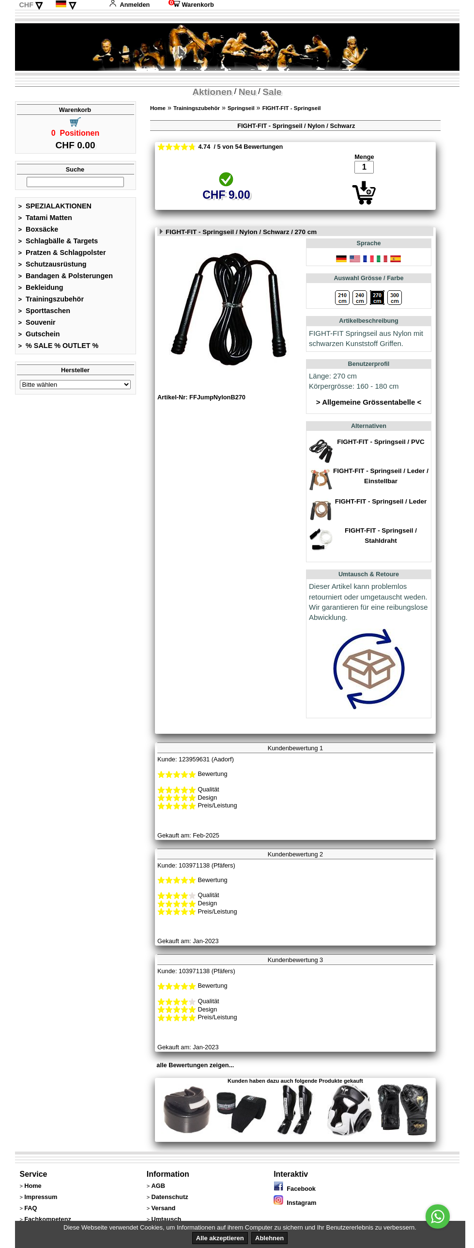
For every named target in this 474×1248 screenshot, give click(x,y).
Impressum (40, 1197)
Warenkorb (191, 4)
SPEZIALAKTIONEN (55, 206)
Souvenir (37, 322)
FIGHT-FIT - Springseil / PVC (380, 441)
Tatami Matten (45, 217)
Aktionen (212, 92)
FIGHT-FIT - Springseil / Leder (381, 501)
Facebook (295, 1188)
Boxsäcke (38, 229)
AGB (158, 1185)
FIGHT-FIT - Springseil (291, 108)
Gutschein (39, 334)
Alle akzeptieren (220, 1238)
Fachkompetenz (47, 1219)
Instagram (295, 1202)
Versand (163, 1208)
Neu (247, 92)
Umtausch (166, 1219)
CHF (26, 5)
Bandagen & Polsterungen (65, 276)
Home (158, 108)
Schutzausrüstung (52, 264)
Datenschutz (169, 1197)
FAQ (30, 1208)
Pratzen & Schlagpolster (62, 252)
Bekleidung (40, 287)
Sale (271, 92)
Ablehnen (269, 1238)
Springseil (241, 108)
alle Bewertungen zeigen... (195, 1065)
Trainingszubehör (51, 299)
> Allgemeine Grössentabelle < (368, 402)
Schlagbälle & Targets (58, 241)
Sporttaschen (44, 311)
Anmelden (129, 4)
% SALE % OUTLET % (58, 345)
